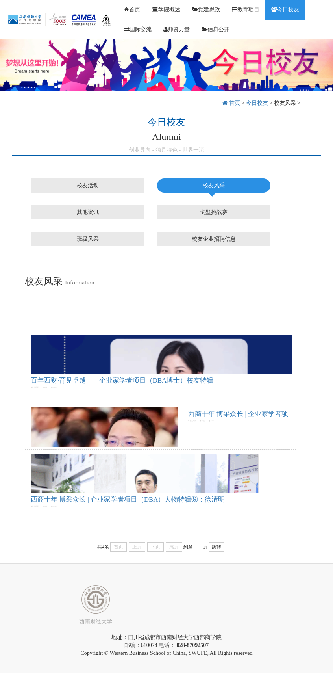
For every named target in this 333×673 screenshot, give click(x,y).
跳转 (216, 547)
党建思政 (206, 10)
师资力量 (176, 29)
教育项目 (245, 10)
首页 (132, 10)
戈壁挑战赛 (214, 212)
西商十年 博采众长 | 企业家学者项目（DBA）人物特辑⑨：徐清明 (128, 499)
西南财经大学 (95, 622)
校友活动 (88, 185)
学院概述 (166, 10)
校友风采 (285, 103)
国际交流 (138, 29)
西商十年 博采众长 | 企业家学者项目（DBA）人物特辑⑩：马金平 (238, 417)
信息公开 (215, 29)
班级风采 (88, 239)
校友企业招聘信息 (214, 239)
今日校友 (285, 10)
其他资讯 (88, 212)
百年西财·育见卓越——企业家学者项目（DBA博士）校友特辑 (122, 380)
